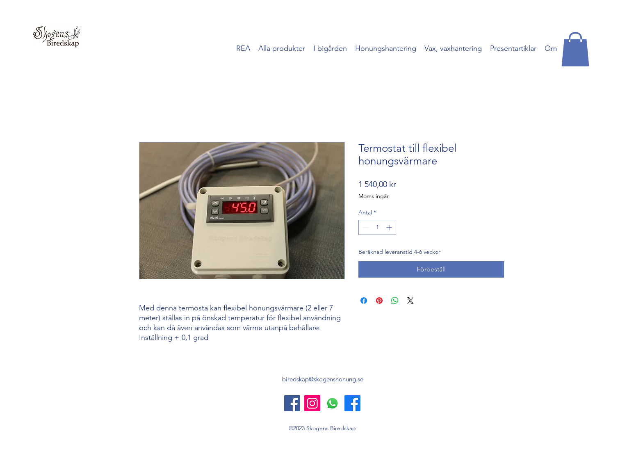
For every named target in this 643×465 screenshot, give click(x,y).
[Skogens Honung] (352, 403)
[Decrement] (365, 227)
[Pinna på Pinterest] (379, 300)
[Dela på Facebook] (364, 300)
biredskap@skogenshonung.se (322, 379)
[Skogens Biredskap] (292, 403)
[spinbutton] (377, 227)
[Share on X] (410, 300)
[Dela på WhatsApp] (395, 300)
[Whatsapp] (332, 403)
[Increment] (390, 227)
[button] (575, 49)
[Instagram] (312, 403)
